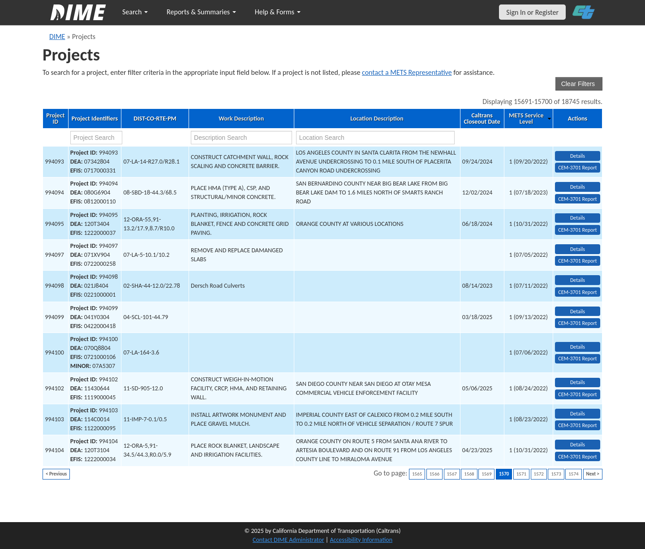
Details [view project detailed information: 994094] (577, 187)
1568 (469, 474)
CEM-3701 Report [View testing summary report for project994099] (577, 323)
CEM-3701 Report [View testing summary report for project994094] (577, 199)
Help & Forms (278, 12)
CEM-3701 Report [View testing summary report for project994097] (577, 261)
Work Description (241, 119)
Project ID (55, 118)
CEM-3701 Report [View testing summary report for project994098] (577, 292)
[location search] (375, 137)
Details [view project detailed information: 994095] (577, 218)
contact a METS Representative (407, 72)
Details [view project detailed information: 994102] (577, 382)
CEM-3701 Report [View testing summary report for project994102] (577, 394)
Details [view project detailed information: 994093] (577, 156)
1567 (452, 474)
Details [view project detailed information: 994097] (577, 249)
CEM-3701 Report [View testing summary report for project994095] (577, 230)
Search (135, 12)
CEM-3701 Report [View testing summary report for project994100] (577, 358)
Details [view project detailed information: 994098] (577, 280)
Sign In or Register (532, 12)
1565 (417, 474)
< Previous (56, 474)
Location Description (377, 119)
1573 (556, 474)
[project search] (96, 137)
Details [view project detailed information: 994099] (577, 311)
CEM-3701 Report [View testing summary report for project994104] (577, 457)
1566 (434, 474)
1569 (486, 474)
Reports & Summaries (201, 12)
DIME (57, 36)
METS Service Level (526, 118)
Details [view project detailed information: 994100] (577, 347)
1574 (573, 474)
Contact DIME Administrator (288, 540)
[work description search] (241, 137)
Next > (592, 474)
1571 (521, 474)
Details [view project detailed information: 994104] (577, 444)
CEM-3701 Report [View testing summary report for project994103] (577, 425)
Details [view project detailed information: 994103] (577, 414)
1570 (504, 474)
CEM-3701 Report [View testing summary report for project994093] (577, 167)
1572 (539, 474)
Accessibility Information (361, 540)
